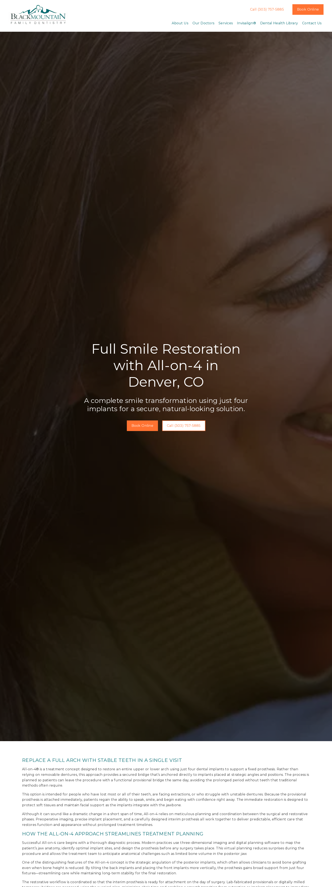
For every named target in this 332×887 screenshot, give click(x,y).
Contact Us (311, 23)
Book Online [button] (308, 9)
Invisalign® (246, 23)
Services (226, 23)
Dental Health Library (279, 23)
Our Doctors (203, 23)
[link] (38, 14)
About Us (180, 23)
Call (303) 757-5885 (267, 9)
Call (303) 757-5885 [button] (184, 426)
